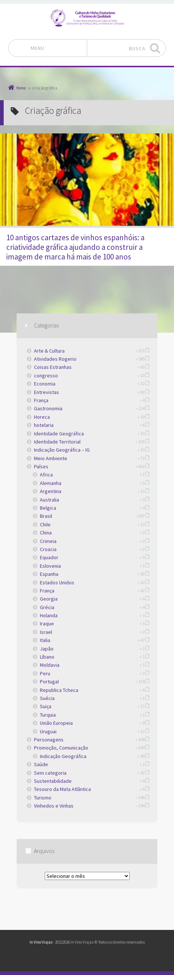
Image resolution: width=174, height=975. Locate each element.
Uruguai (48, 731)
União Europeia (56, 723)
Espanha (49, 574)
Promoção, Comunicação (61, 747)
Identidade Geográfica (59, 433)
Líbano (47, 656)
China (46, 532)
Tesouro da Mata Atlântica (62, 789)
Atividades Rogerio (55, 359)
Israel (46, 632)
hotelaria (44, 425)
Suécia (47, 698)
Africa (46, 474)
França (41, 400)
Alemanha (50, 483)
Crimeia (48, 541)
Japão (47, 648)
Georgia (49, 598)
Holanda (49, 615)
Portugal (49, 681)
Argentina (50, 491)
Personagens (49, 739)
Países (41, 466)
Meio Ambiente (50, 458)
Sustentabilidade (53, 781)
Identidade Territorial (57, 441)
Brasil (46, 516)
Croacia (48, 549)
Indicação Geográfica (63, 756)
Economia (44, 383)
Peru (45, 673)
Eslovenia (50, 566)
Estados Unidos (57, 582)
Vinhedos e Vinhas (54, 805)
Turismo (42, 797)
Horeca (42, 417)
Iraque (47, 623)
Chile (45, 524)
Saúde (41, 764)
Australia (49, 499)
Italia (45, 640)
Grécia (47, 607)
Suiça (45, 706)
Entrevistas (46, 392)
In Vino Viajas (41, 942)
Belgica (48, 508)
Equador (49, 557)
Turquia (48, 714)
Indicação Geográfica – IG (62, 449)
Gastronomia (48, 408)
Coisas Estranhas (53, 367)
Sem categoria (50, 773)
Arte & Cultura (49, 350)
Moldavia (49, 665)
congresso (46, 375)
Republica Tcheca (59, 690)
